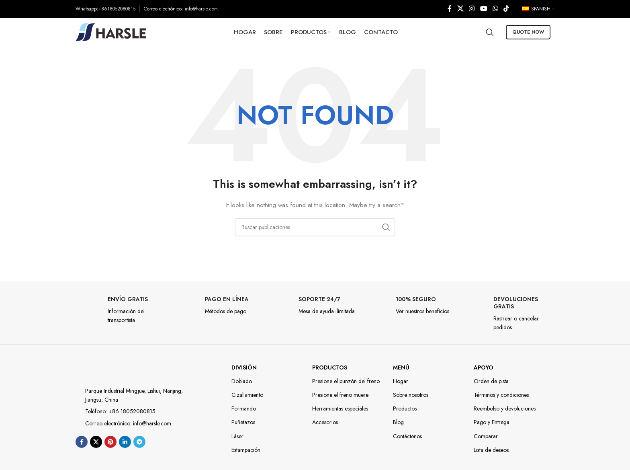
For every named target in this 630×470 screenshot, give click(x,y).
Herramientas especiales (340, 408)
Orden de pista (491, 381)
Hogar (400, 381)
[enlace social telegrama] (139, 442)
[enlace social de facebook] (449, 8)
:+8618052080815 (116, 8)
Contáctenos (407, 436)
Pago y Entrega (491, 422)
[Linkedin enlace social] (125, 442)
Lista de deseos (491, 450)
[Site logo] (111, 31)
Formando (243, 408)
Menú (401, 367)
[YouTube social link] (483, 8)
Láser (237, 436)
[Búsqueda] (490, 32)
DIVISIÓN (244, 367)
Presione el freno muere (340, 395)
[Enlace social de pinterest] (110, 442)
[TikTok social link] (506, 8)
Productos (329, 367)
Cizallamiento (247, 395)
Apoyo (483, 367)
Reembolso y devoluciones (505, 408)
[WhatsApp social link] (495, 8)
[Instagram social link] (471, 8)
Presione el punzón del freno (346, 381)
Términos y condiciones (501, 395)
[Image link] (111, 369)
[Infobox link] (120, 310)
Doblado (241, 381)
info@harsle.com (201, 8)
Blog (398, 422)
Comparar (486, 436)
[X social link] (460, 8)
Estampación (245, 450)
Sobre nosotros (410, 395)
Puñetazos (243, 422)
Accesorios (325, 422)
